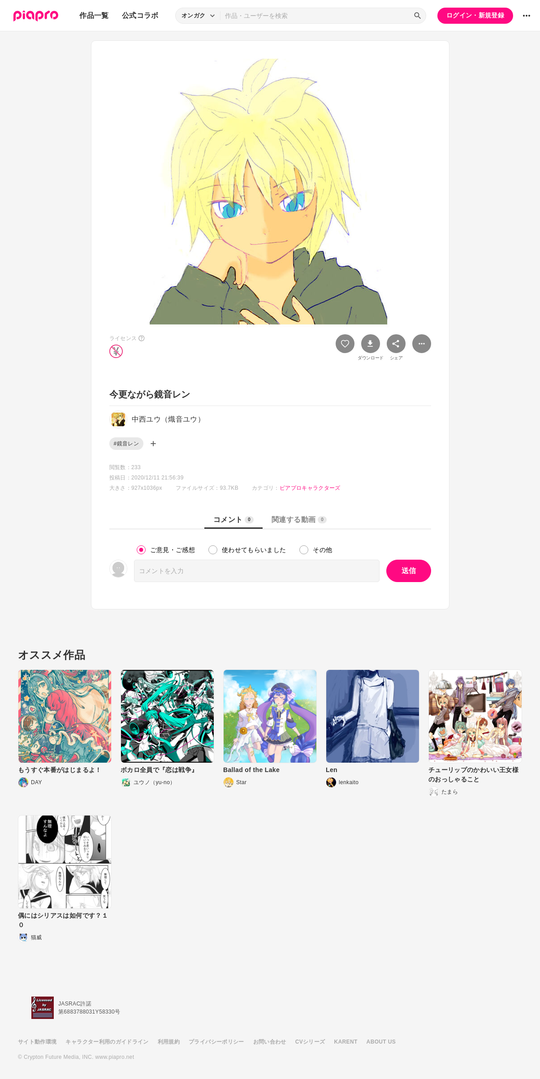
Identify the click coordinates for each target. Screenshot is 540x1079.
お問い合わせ (269, 1042)
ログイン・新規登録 (475, 15)
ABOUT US (381, 1042)
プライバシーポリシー (216, 1042)
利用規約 (169, 1042)
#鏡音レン (126, 443)
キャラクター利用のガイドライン (106, 1042)
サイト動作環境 (37, 1042)
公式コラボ (140, 15)
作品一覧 (93, 15)
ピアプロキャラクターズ (310, 488)
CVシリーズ (310, 1042)
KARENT (346, 1042)
